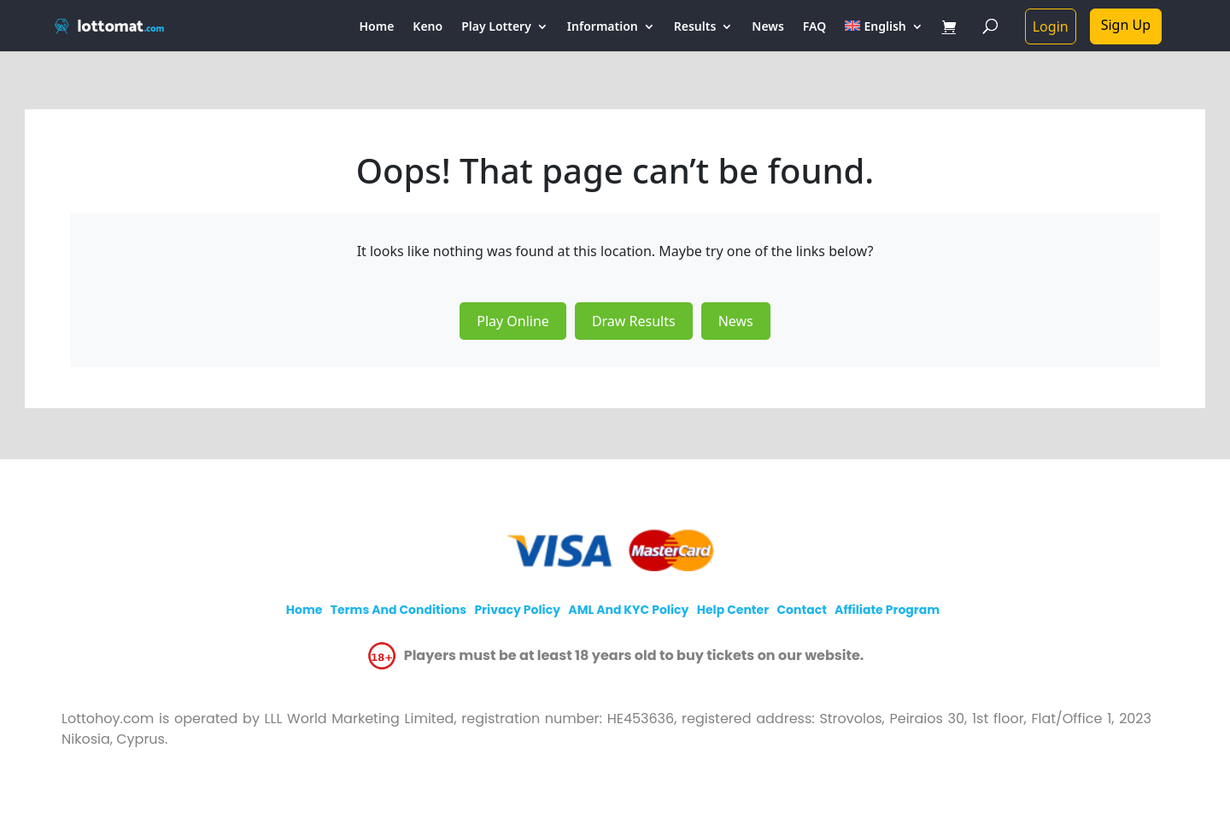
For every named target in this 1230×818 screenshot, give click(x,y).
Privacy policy (517, 609)
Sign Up (1126, 24)
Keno (427, 27)
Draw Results (634, 321)
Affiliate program (887, 609)
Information (602, 27)
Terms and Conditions (398, 609)
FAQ (814, 27)
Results (695, 27)
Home (377, 27)
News (768, 27)
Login (1051, 26)
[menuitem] (883, 35)
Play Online (513, 321)
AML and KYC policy (628, 609)
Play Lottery (496, 27)
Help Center (733, 609)
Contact (801, 609)
